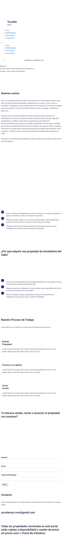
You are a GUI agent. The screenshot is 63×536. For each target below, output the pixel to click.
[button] (31, 43)
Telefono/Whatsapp (9, 475)
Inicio (7, 30)
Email (4, 466)
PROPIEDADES (11, 33)
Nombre (4, 457)
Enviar (5, 484)
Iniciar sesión (10, 35)
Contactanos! (10, 38)
